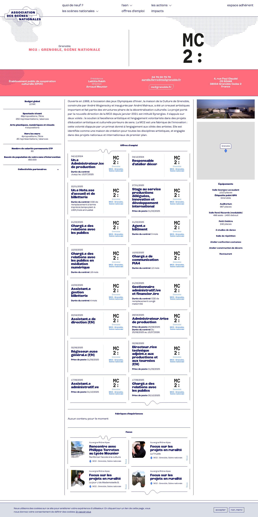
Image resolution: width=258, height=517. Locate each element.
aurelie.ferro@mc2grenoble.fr (161, 80)
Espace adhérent (240, 5)
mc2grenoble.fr (161, 87)
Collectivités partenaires (32, 169)
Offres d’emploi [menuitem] (133, 11)
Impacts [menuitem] (157, 11)
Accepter (221, 510)
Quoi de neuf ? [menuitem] (72, 5)
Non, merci (236, 510)
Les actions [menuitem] (159, 5)
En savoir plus (83, 512)
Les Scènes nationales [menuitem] (78, 11)
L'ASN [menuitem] (125, 5)
